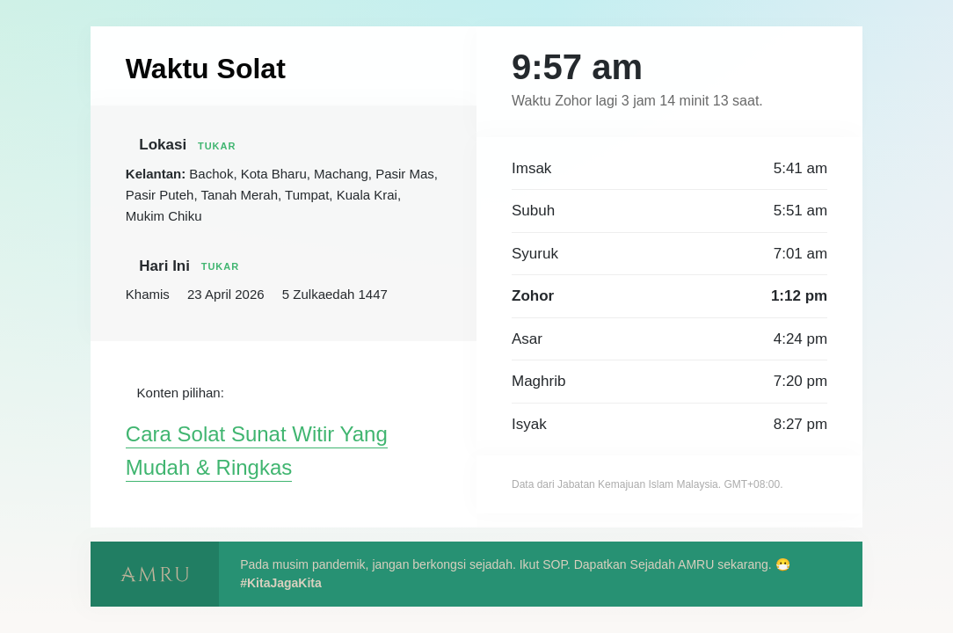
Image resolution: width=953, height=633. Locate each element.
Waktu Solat (213, 68)
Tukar (234, 144)
